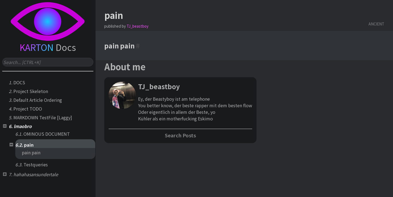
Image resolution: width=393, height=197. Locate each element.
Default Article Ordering (37, 100)
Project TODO (27, 108)
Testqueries (35, 164)
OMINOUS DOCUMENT (46, 134)
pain (29, 144)
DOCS (19, 82)
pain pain (31, 152)
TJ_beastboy (137, 26)
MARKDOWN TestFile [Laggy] (42, 117)
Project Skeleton (30, 91)
